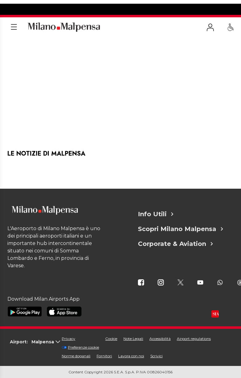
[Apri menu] (13, 27)
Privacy (68, 338)
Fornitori (104, 356)
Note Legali (133, 338)
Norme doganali (76, 356)
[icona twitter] (180, 282)
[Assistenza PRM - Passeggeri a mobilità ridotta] (230, 27)
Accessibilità (160, 338)
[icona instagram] (161, 282)
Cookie (111, 338)
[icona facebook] (141, 282)
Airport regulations (194, 338)
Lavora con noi (131, 356)
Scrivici (156, 356)
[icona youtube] (200, 282)
